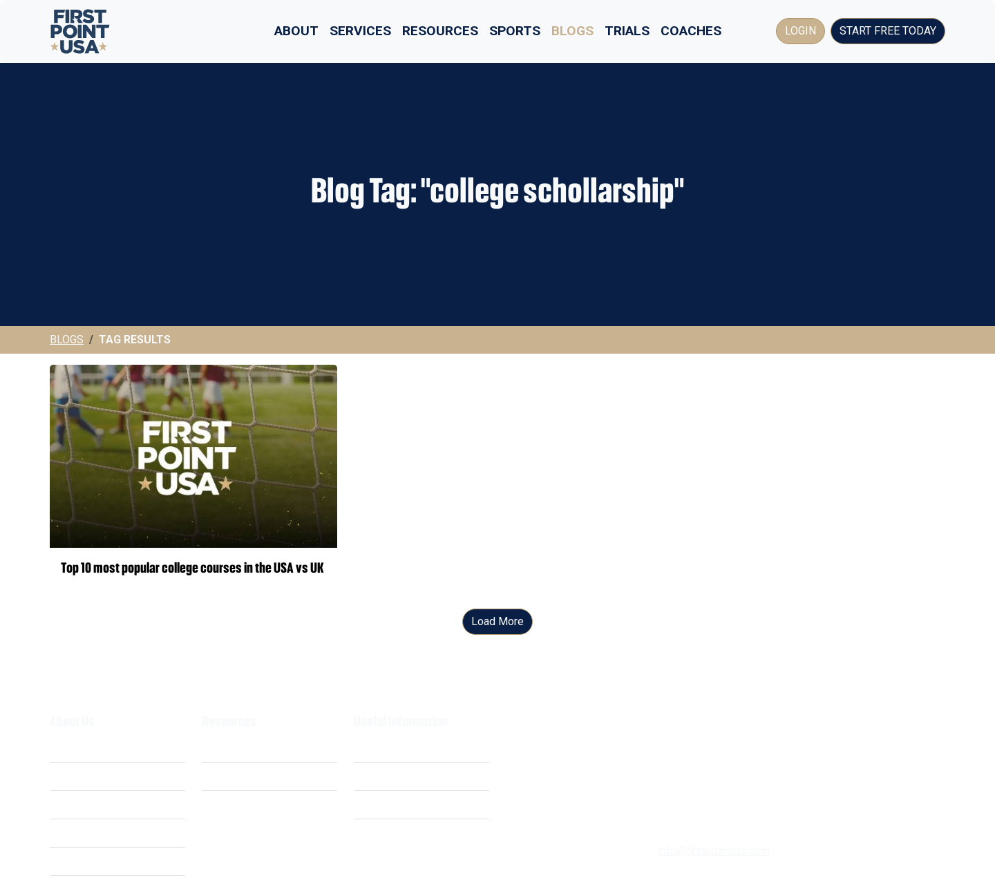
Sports (514, 31)
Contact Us (380, 832)
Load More (497, 621)
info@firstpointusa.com (714, 850)
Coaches (691, 31)
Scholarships (233, 747)
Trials (627, 31)
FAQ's (215, 804)
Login (800, 30)
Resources (440, 31)
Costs (64, 776)
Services (360, 31)
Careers (69, 832)
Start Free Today (888, 30)
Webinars (224, 776)
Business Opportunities (107, 861)
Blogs (572, 31)
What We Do (79, 747)
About (296, 31)
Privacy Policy (388, 776)
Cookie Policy (387, 804)
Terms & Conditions (401, 747)
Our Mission (79, 804)
